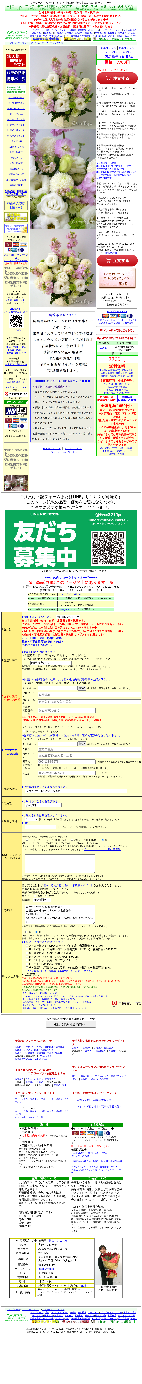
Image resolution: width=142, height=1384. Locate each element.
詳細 (83, 1294)
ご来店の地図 (40, 1067)
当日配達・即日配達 (80, 35)
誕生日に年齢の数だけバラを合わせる (90, 1085)
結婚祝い (89, 33)
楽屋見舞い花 (16, 168)
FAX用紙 (96, 35)
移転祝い (69, 33)
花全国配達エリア (16, 382)
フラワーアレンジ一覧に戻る (63, 452)
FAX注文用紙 (45, 1064)
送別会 (29, 1088)
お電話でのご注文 (23, 1067)
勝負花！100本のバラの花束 (94, 1088)
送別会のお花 (16, 114)
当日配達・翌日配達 (54, 1055)
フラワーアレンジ (59, 30)
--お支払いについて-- (16, 387)
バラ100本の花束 (16, 103)
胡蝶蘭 (73, 30)
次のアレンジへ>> (73, 448)
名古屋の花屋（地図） (16, 300)
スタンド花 (93, 30)
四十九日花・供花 (126, 33)
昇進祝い (113, 1059)
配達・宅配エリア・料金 (42, 35)
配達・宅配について (44, 1058)
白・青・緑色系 (54, 1108)
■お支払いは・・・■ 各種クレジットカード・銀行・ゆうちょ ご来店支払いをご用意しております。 (117, 317)
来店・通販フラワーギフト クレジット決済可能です (16, 256)
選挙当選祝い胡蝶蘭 (16, 179)
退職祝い (40, 1091)
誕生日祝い (37, 33)
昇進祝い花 (16, 158)
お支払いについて (23, 1058)
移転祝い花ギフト (16, 136)
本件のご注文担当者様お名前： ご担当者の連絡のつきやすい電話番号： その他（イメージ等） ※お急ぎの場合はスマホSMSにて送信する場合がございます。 (61, 921)
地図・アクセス (109, 35)
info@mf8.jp (111, 253)
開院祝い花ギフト (16, 130)
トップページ (36, 30)
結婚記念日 (50, 1088)
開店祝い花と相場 (16, 119)
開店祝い (48, 33)
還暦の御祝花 (16, 152)
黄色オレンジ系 (37, 1108)
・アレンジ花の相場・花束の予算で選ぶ (98, 1115)
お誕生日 (19, 1088)
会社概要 (40, 1061)
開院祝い (79, 33)
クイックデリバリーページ (73, 594)
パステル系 (20, 1126)
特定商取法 (123, 35)
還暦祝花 (112, 33)
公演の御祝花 (16, 163)
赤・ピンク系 (21, 1108)
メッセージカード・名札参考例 (102, 850)
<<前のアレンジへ (51, 448)
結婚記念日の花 (16, 147)
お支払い (59, 35)
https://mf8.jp (46, 1277)
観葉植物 (82, 30)
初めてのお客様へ (55, 1061)
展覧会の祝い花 (16, 174)
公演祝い (89, 1059)
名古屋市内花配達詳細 (16, 364)
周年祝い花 (100, 33)
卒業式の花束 (129, 30)
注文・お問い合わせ (24, 1061)
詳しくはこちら (58, 1249)
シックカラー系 (35, 1126)
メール (133, 35)
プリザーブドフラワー (111, 30)
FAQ (67, 35)
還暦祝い (30, 1091)
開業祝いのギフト (16, 125)
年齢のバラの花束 (16, 108)
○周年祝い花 (16, 141)
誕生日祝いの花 (16, 97)
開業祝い (58, 33)
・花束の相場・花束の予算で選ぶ (94, 1108)
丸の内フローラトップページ (29, 1055)
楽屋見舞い (101, 1059)
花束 (47, 30)
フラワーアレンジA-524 (53, 43)
